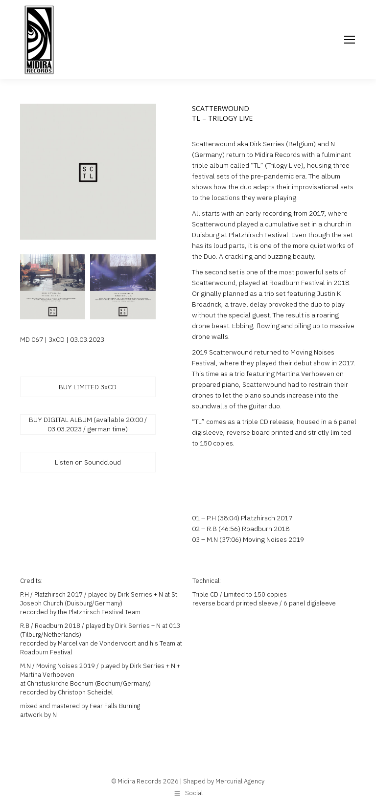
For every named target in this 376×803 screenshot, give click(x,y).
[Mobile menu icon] (349, 39)
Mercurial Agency (239, 781)
